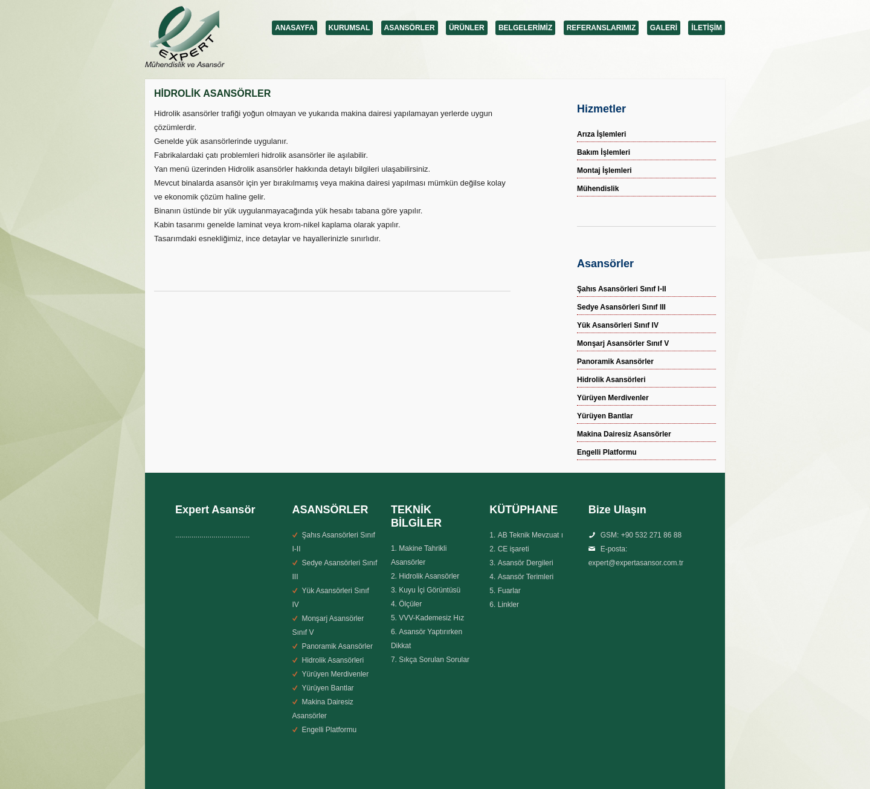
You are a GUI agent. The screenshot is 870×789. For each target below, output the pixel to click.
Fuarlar (509, 590)
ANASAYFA (294, 28)
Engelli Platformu (607, 452)
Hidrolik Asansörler (429, 576)
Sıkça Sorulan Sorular (434, 659)
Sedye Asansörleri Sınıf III (621, 307)
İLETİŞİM (706, 28)
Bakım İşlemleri (603, 152)
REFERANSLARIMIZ (601, 28)
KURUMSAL (349, 28)
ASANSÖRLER (409, 28)
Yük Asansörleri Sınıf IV (618, 325)
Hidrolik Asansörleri (611, 379)
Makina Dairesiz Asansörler (624, 434)
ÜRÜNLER (467, 28)
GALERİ (663, 28)
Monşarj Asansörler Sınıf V (623, 343)
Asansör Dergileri (525, 563)
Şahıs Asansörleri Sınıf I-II (621, 289)
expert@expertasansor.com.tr (636, 563)
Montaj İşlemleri (604, 170)
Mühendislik (598, 188)
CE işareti (513, 549)
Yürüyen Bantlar (605, 416)
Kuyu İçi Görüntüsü (429, 590)
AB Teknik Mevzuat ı (531, 535)
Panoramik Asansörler (615, 361)
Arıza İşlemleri (601, 134)
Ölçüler (410, 604)
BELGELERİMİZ (525, 28)
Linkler (508, 604)
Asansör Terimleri (525, 577)
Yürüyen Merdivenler (613, 398)
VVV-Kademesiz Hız (431, 618)
